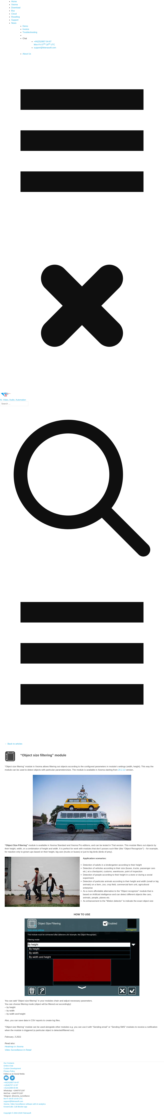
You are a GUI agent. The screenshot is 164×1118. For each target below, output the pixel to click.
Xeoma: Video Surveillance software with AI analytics (25, 1104)
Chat (25, 38)
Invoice (26, 29)
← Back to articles (13, 744)
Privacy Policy (9, 1071)
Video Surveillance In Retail (18, 1050)
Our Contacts (9, 1063)
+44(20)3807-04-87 (11, 1082)
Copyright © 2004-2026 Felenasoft (17, 1113)
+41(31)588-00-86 (11, 1088)
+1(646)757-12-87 (11, 1085)
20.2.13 (121, 770)
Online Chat (8, 1066)
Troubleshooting (30, 32)
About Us (27, 54)
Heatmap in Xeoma (14, 1046)
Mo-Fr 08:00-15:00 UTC (13, 1099)
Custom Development (12, 1068)
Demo (25, 26)
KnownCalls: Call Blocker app (15, 1107)
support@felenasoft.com (45, 48)
